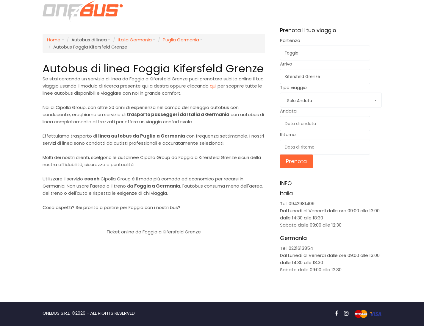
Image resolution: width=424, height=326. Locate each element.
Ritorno (288, 134)
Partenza (290, 40)
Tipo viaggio (293, 87)
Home (53, 40)
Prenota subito (153, 217)
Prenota (296, 161)
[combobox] (331, 100)
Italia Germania (135, 40)
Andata (288, 111)
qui (213, 86)
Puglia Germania (181, 40)
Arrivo (286, 64)
